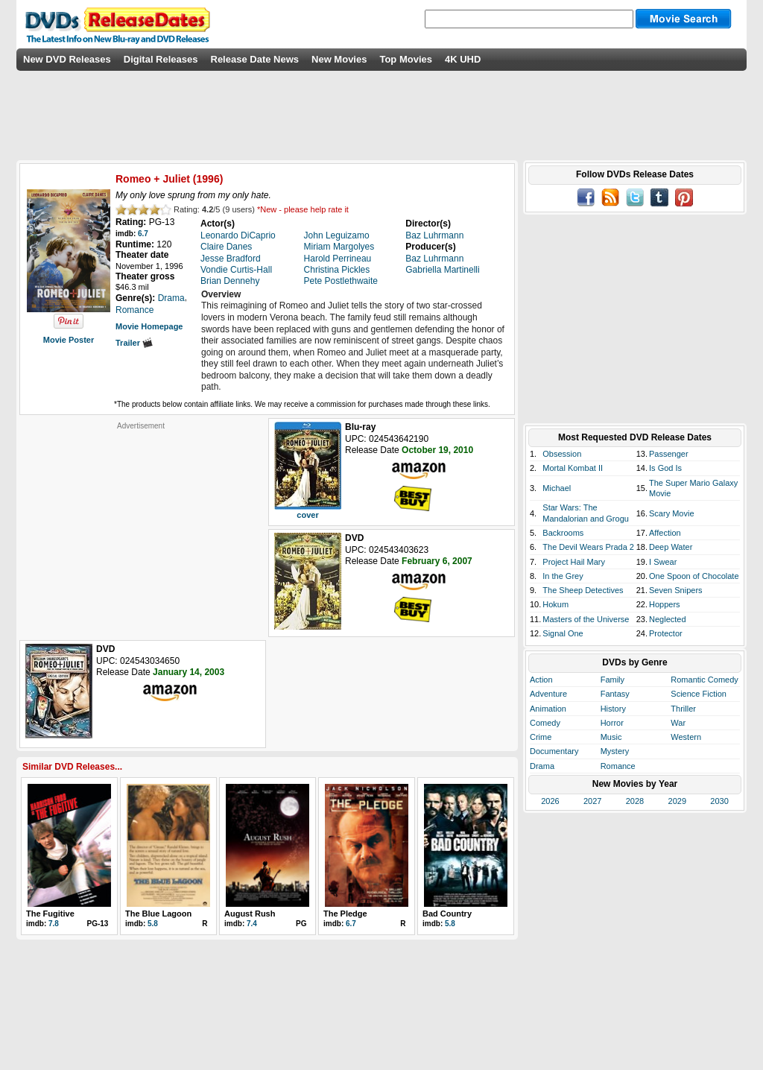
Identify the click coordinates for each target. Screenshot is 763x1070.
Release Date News (255, 59)
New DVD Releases (67, 59)
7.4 (252, 923)
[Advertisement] (141, 524)
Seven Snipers (676, 590)
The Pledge (345, 913)
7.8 (53, 923)
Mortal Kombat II (572, 467)
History (613, 708)
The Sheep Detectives (582, 590)
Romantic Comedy (704, 679)
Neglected (667, 619)
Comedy (545, 722)
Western (686, 736)
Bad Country (447, 913)
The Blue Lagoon (158, 913)
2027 (592, 801)
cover (307, 514)
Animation (548, 708)
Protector (666, 633)
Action (541, 679)
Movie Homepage (149, 326)
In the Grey (562, 576)
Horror (612, 722)
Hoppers (664, 604)
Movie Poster (68, 339)
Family (612, 679)
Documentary (554, 751)
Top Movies (405, 59)
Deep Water (670, 546)
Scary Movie (671, 513)
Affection (665, 532)
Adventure (548, 693)
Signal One (562, 633)
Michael (556, 488)
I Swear (663, 561)
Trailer (134, 342)
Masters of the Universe (585, 619)
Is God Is (665, 467)
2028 (635, 801)
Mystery (615, 751)
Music (611, 736)
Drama (542, 766)
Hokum (555, 604)
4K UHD (463, 59)
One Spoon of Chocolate (693, 576)
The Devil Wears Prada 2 (588, 546)
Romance (618, 766)
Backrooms (562, 532)
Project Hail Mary (573, 561)
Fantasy (615, 693)
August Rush (249, 913)
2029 (677, 801)
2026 (550, 801)
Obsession (561, 453)
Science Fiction (698, 693)
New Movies (339, 59)
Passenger (668, 453)
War (678, 722)
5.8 (153, 923)
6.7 (143, 233)
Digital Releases (161, 59)
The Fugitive (50, 913)
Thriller (683, 708)
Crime (540, 736)
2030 (719, 801)
